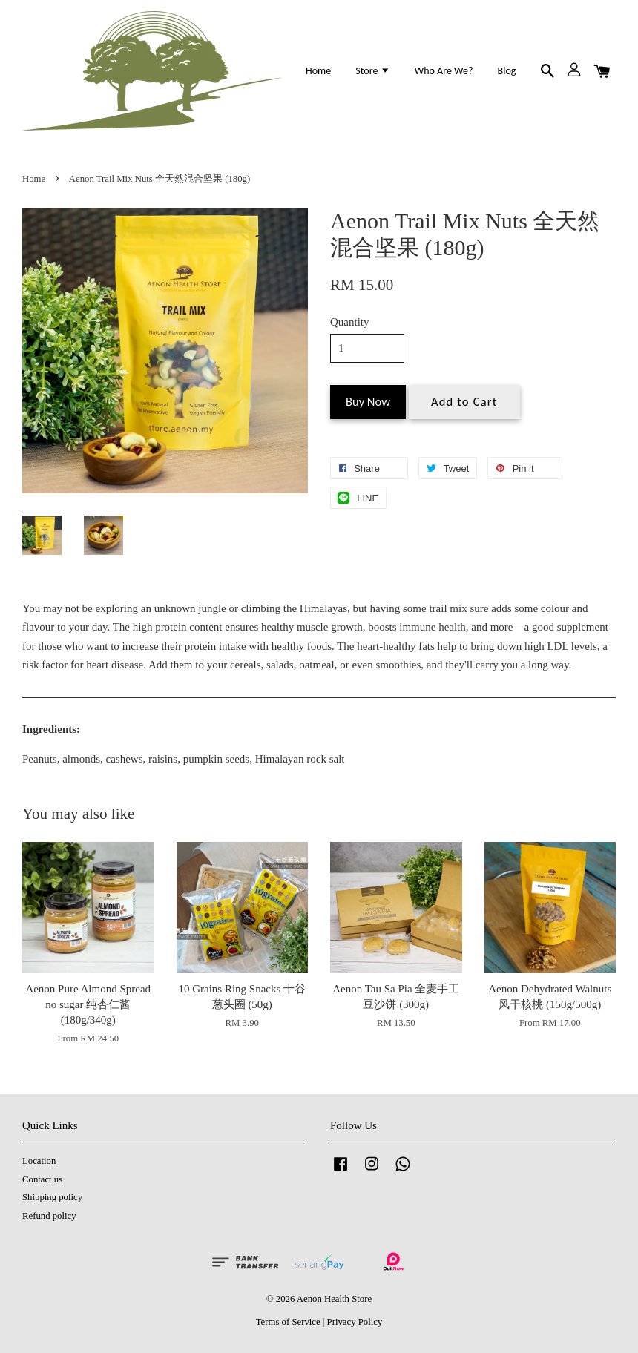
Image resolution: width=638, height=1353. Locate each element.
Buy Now (368, 401)
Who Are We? (444, 71)
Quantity (349, 322)
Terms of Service (288, 1322)
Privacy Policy (355, 1322)
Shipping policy (52, 1197)
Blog (507, 71)
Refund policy (49, 1216)
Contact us (42, 1179)
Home (318, 71)
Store (372, 71)
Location (39, 1161)
